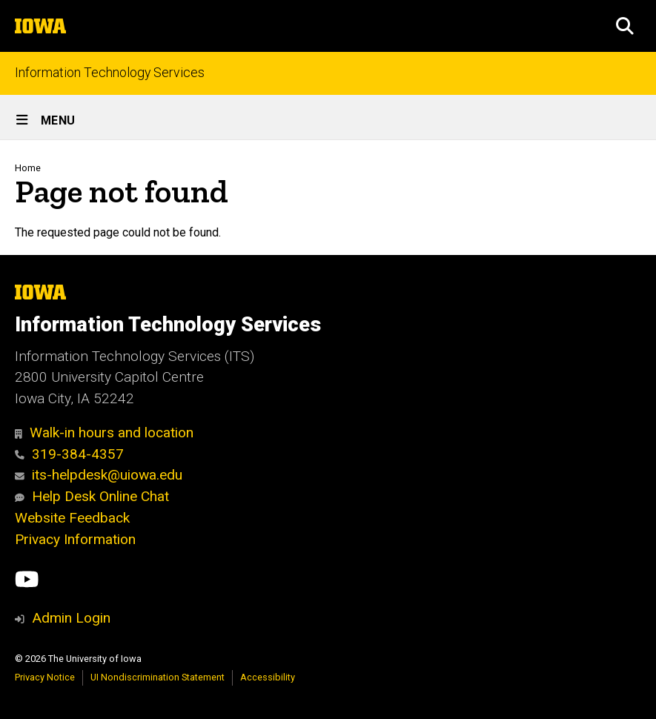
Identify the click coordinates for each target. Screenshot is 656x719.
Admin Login (71, 617)
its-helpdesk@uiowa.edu (98, 474)
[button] (625, 26)
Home (28, 167)
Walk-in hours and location (104, 432)
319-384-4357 (69, 454)
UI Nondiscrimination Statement (157, 677)
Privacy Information (75, 539)
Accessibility (267, 677)
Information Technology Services (110, 73)
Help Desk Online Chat (92, 496)
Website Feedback (72, 517)
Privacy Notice (45, 677)
